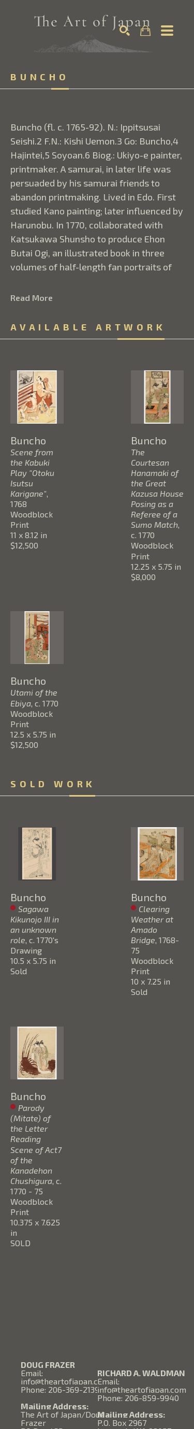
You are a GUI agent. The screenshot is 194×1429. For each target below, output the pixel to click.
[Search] (125, 30)
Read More (31, 297)
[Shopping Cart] (145, 31)
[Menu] (167, 30)
